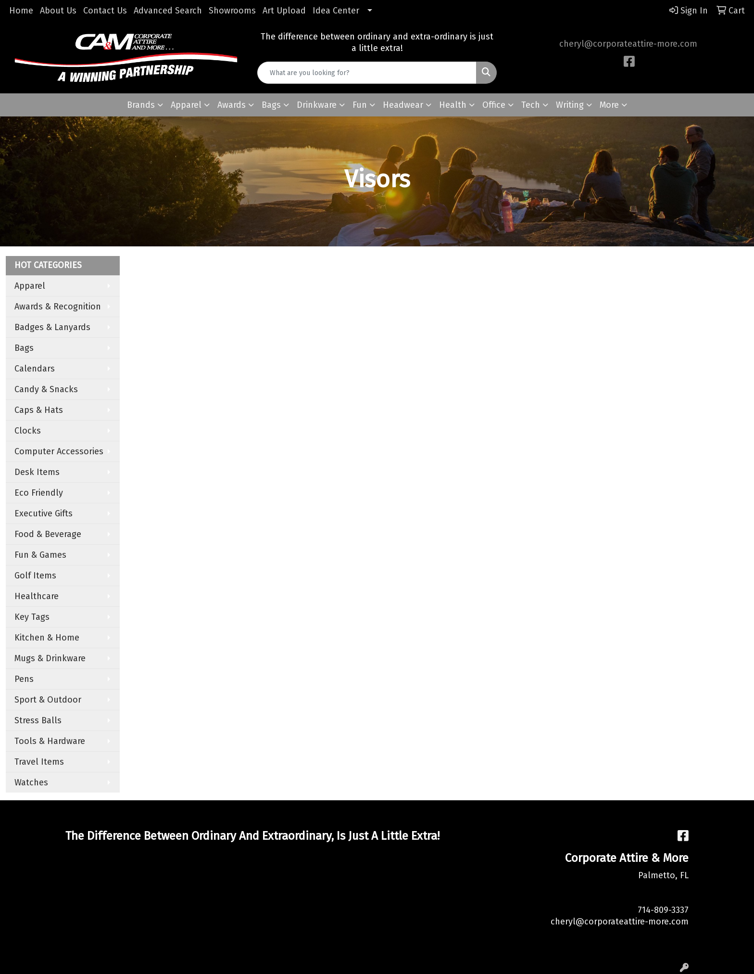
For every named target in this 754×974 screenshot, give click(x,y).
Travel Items (39, 761)
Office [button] (493, 105)
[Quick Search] (367, 73)
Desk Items (37, 472)
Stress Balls (38, 720)
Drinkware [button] (317, 105)
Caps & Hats (38, 410)
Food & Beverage (47, 534)
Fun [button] (359, 105)
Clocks (27, 430)
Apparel (29, 286)
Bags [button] (271, 105)
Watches (31, 782)
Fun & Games (40, 555)
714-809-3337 (663, 910)
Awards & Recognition (57, 306)
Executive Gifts (43, 513)
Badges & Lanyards (52, 327)
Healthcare (36, 596)
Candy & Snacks (46, 389)
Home (21, 10)
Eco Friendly (38, 492)
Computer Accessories (58, 451)
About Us (58, 10)
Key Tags (32, 617)
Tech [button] (530, 105)
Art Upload (284, 10)
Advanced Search (168, 10)
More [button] (609, 105)
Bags (24, 348)
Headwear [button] (403, 105)
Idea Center (336, 10)
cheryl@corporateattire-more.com (628, 43)
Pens (24, 679)
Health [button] (452, 105)
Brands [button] (141, 105)
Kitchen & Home (46, 637)
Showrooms (232, 10)
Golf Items (35, 575)
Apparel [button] (186, 105)
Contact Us (105, 10)
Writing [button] (570, 105)
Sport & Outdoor (47, 699)
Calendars (34, 368)
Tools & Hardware (49, 741)
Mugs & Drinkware (50, 658)
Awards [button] (231, 105)
